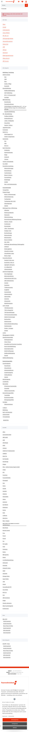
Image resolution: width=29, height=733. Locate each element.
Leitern (4, 332)
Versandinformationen (8, 41)
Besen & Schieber (8, 239)
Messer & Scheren (8, 175)
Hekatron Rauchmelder (9, 390)
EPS (3, 472)
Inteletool (5, 502)
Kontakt (4, 27)
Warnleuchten (7, 319)
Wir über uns (5, 35)
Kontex (4, 510)
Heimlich (5, 491)
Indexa (4, 499)
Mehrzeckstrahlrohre (9, 276)
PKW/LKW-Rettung (8, 217)
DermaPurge (5, 461)
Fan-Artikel (5, 163)
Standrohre (6, 285)
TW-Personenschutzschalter (10, 314)
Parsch (4, 538)
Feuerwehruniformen (9, 104)
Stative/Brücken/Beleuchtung (11, 323)
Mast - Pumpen (6, 520)
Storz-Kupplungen (8, 273)
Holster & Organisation (9, 136)
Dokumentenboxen (8, 404)
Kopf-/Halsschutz (6, 148)
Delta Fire (5, 456)
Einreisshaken (7, 226)
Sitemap (4, 49)
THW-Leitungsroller (8, 310)
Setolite (6, 330)
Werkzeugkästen (8, 248)
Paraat (4, 535)
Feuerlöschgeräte (7, 363)
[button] (26, 1)
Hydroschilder (7, 296)
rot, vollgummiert (8, 267)
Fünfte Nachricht (7, 621)
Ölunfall (6, 355)
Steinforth (5, 573)
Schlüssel (6, 246)
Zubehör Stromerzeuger (9, 317)
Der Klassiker (6, 458)
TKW (4, 581)
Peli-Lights (5, 543)
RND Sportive (6, 554)
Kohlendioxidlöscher (8, 370)
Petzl (4, 546)
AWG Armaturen (6, 597)
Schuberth (6, 157)
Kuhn (4, 512)
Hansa (4, 485)
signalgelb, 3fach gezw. (9, 264)
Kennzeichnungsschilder (8, 393)
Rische (4, 552)
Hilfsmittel (6, 210)
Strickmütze (7, 150)
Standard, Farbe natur (9, 260)
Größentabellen (6, 30)
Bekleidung (5, 410)
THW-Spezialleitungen (9, 312)
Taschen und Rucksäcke (8, 161)
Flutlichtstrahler (8, 326)
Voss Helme (5, 589)
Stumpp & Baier (6, 576)
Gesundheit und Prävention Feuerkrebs (13, 344)
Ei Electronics (6, 608)
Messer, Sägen (7, 255)
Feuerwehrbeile (7, 177)
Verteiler (6, 283)
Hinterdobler (5, 496)
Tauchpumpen (7, 199)
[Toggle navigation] (2, 1)
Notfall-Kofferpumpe (9, 351)
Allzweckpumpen (8, 203)
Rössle (4, 557)
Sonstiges (6, 97)
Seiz (5, 141)
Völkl (5, 79)
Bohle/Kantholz (7, 237)
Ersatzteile (6, 86)
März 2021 (5, 619)
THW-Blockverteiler (8, 307)
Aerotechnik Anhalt (7, 434)
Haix (5, 77)
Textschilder (7, 395)
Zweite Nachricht (7, 628)
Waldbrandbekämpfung (9, 90)
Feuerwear (5, 475)
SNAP (4, 570)
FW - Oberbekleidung (7, 113)
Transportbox (6, 189)
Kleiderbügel (7, 179)
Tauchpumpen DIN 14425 (10, 201)
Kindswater (5, 507)
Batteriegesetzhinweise (8, 55)
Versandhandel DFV (7, 587)
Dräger (5, 154)
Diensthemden (7, 102)
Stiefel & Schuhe (6, 74)
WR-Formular (6, 61)
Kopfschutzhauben (8, 152)
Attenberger (5, 442)
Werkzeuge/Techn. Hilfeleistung (10, 208)
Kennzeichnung (7, 170)
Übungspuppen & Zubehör (8, 335)
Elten (5, 81)
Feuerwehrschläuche (7, 258)
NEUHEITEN (6, 420)
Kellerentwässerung (8, 196)
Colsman (6, 159)
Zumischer (6, 298)
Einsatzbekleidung (7, 88)
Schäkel (6, 182)
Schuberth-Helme (7, 568)
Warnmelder (5, 383)
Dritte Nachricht (6, 630)
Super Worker (6, 579)
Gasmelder (6, 388)
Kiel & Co (6, 145)
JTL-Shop (16, 731)
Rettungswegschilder (9, 399)
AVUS (4, 445)
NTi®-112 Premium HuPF (10, 95)
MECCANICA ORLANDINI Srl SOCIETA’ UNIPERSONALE (11, 524)
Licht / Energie (6, 305)
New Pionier (5, 527)
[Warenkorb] (19, 1)
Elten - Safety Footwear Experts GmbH (11, 467)
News (4, 24)
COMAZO (5, 453)
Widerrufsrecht (6, 58)
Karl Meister (5, 504)
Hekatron (5, 494)
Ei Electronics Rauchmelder (10, 386)
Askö (5, 143)
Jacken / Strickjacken (9, 120)
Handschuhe (5, 138)
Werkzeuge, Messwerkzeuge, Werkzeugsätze (14, 244)
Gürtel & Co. (5, 132)
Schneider (5, 565)
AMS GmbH (5, 437)
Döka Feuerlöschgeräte (8, 605)
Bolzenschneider (8, 235)
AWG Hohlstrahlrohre (9, 280)
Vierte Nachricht (6, 632)
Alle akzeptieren (14, 719)
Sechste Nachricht (7, 623)
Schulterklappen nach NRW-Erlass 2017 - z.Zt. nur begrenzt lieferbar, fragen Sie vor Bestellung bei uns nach (15, 108)
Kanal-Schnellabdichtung (10, 346)
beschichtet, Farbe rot (9, 262)
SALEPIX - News (6, 643)
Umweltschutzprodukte (8, 337)
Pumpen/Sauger (6, 192)
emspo (4, 469)
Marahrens (5, 518)
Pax (3, 541)
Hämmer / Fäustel (8, 221)
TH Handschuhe (6, 416)
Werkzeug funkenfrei (9, 212)
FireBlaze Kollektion (8, 116)
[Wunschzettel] (22, 1)
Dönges (4, 464)
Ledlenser (5, 515)
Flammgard (5, 480)
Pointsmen (5, 549)
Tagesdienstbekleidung (9, 111)
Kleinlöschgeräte (6, 379)
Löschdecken (6, 381)
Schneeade (5, 562)
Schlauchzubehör (8, 269)
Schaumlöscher (7, 368)
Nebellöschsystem (8, 303)
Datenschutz (5, 44)
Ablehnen (15, 727)
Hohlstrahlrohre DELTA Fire (10, 278)
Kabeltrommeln (7, 321)
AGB (4, 47)
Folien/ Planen (7, 342)
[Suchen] (12, 5)
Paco (4, 533)
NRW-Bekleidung (6, 99)
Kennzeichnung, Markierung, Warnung (12, 219)
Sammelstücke (7, 292)
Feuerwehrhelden (6, 477)
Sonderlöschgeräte (8, 372)
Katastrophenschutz (8, 348)
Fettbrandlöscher (8, 374)
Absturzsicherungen (8, 168)
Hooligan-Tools (7, 230)
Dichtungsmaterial (8, 339)
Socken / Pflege (7, 83)
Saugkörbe (6, 289)
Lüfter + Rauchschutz (9, 228)
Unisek (4, 584)
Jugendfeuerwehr (7, 127)
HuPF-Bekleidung (8, 92)
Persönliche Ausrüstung (8, 166)
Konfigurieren (15, 723)
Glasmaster (7, 214)
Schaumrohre (7, 301)
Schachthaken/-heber (9, 253)
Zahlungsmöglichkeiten (8, 38)
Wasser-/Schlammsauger (10, 194)
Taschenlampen (7, 172)
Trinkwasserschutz (8, 287)
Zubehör (6, 205)
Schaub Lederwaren (7, 603)
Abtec (4, 432)
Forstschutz (5, 129)
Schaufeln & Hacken (8, 251)
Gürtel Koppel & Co (8, 134)
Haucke (4, 488)
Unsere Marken (6, 32)
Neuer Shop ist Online (8, 625)
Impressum (5, 52)
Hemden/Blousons (8, 118)
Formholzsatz (7, 224)
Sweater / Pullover (8, 125)
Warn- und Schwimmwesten (10, 184)
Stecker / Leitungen (8, 328)
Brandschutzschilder (8, 397)
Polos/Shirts (7, 123)
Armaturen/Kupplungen (8, 271)
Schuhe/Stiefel (6, 414)
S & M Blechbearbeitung (8, 560)
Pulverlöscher (7, 365)
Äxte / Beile (6, 242)
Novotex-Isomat (6, 530)
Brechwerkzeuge (8, 233)
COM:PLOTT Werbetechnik (9, 450)
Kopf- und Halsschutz (7, 412)
